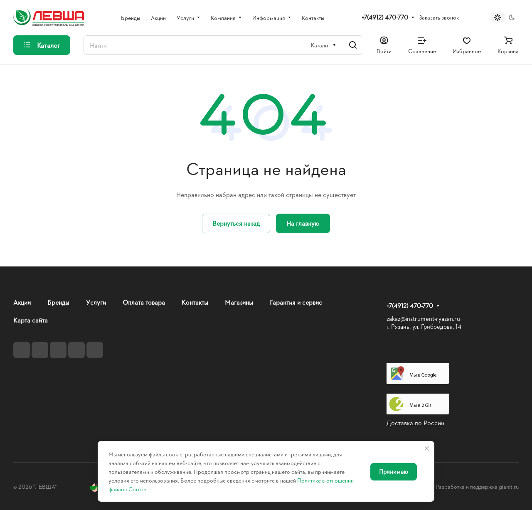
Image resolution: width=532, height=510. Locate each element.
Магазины (239, 302)
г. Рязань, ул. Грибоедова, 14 (424, 326)
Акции (22, 302)
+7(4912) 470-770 (385, 17)
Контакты (195, 302)
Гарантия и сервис (296, 302)
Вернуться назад (236, 223)
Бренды (58, 302)
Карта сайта (30, 320)
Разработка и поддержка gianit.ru (477, 486)
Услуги (96, 302)
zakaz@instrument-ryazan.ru (423, 318)
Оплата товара (144, 302)
